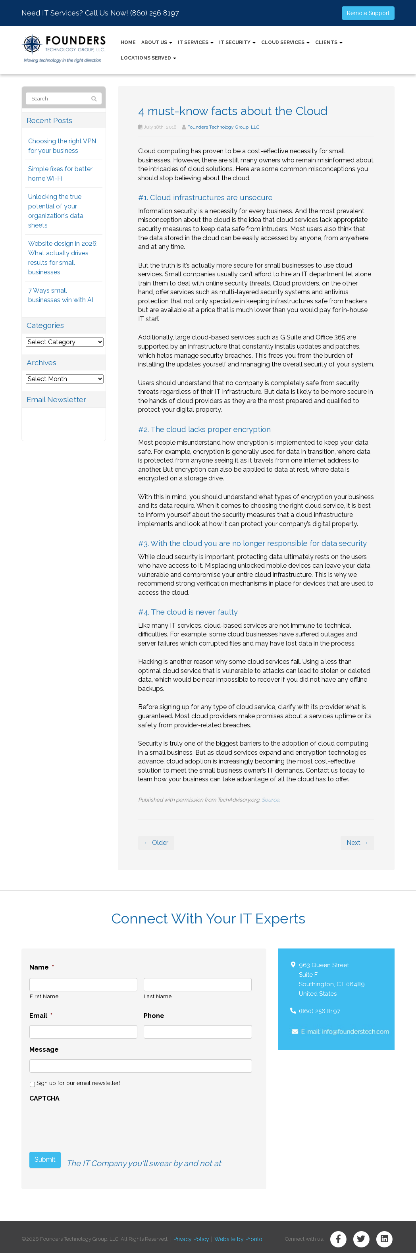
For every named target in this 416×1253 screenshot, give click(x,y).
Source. (271, 799)
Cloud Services (285, 42)
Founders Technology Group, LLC (223, 127)
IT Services (196, 42)
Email (40, 1016)
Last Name (158, 996)
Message (44, 1049)
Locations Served (148, 58)
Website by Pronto (233, 1235)
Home (128, 42)
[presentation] (89, 1123)
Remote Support (368, 13)
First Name (44, 996)
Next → (357, 842)
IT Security (237, 42)
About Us (156, 42)
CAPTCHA (44, 1098)
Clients (329, 42)
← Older (156, 842)
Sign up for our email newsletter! (78, 1083)
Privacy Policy (189, 1235)
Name (41, 967)
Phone (154, 1016)
